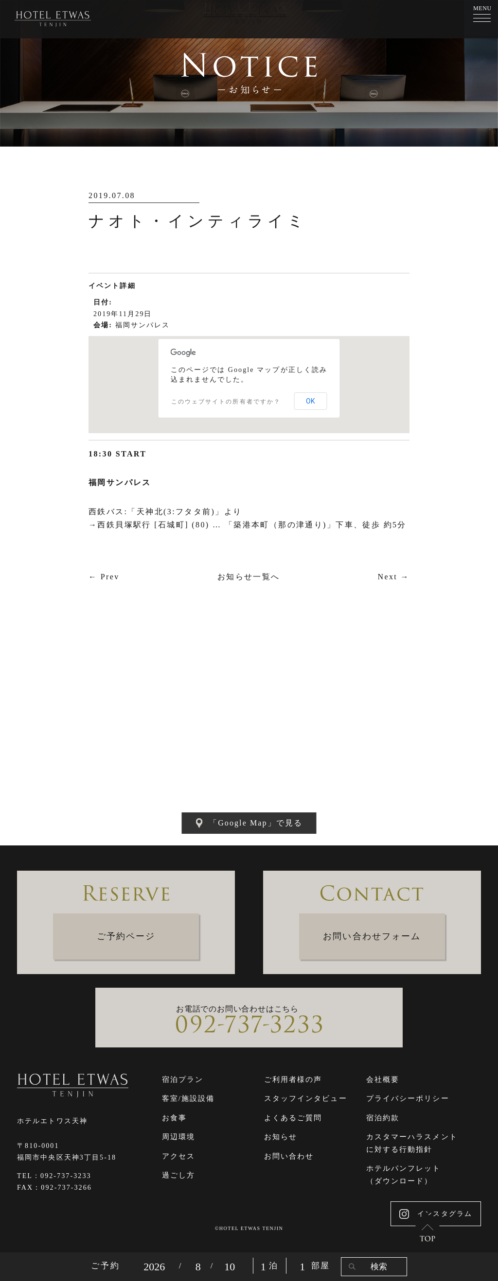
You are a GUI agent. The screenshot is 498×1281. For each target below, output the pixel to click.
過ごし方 (178, 1175)
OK (310, 401)
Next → (393, 577)
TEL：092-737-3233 (54, 1176)
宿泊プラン (183, 1079)
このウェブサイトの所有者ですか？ (226, 401)
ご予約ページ (126, 936)
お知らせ (280, 1137)
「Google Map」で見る (249, 823)
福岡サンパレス (142, 325)
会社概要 (382, 1079)
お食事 (174, 1118)
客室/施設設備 (188, 1098)
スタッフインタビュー (305, 1098)
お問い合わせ (289, 1156)
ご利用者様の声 (293, 1079)
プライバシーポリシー (407, 1098)
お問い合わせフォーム (372, 936)
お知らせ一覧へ (248, 577)
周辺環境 (178, 1137)
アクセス (178, 1156)
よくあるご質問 (293, 1118)
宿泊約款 (382, 1118)
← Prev (104, 577)
